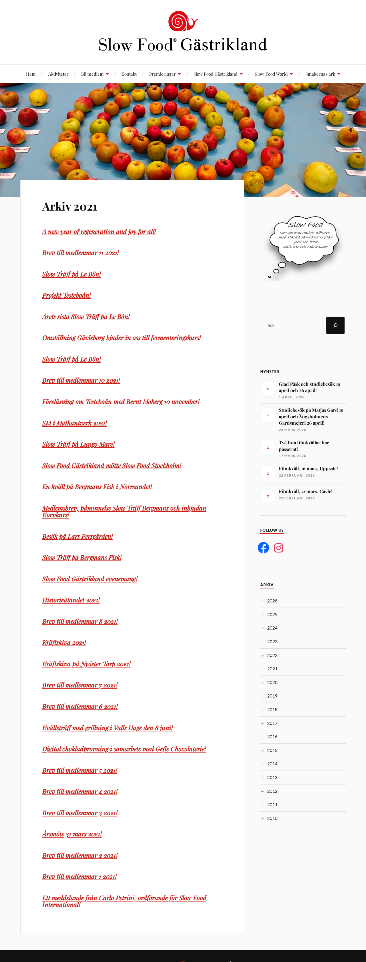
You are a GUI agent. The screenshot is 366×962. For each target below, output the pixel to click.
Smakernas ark (320, 74)
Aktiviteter (58, 74)
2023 (272, 641)
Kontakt (129, 74)
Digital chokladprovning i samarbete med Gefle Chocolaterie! (125, 749)
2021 (272, 668)
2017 (272, 723)
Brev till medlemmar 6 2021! (80, 706)
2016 (272, 736)
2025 (272, 614)
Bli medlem (92, 74)
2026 (272, 600)
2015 (272, 750)
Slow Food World (271, 74)
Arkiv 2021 (72, 205)
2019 (272, 695)
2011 (272, 804)
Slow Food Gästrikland (215, 74)
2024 (272, 627)
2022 (272, 655)
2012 (272, 791)
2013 (272, 777)
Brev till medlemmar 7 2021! (80, 685)
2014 (272, 763)
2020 (272, 682)
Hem (31, 74)
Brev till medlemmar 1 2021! (80, 876)
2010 (272, 818)
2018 (272, 709)
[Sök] (335, 325)
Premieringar (162, 74)
